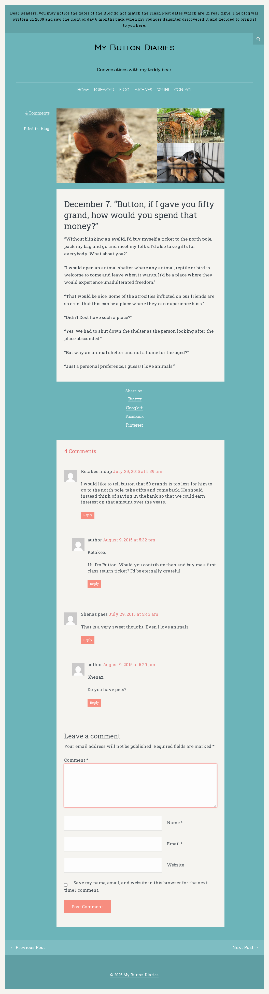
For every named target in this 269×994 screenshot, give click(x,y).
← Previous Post (27, 947)
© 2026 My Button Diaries (134, 974)
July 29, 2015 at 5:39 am (137, 471)
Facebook (134, 416)
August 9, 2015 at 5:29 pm (129, 664)
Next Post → (245, 947)
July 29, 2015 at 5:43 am (133, 614)
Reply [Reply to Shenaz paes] (87, 640)
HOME (83, 89)
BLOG (124, 89)
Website (175, 865)
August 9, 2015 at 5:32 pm (129, 540)
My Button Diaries (134, 47)
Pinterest (134, 425)
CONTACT (183, 89)
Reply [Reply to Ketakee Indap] (87, 515)
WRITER (163, 89)
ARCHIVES (143, 89)
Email (175, 844)
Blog (45, 128)
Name (175, 822)
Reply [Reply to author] (94, 584)
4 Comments (37, 113)
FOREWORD (104, 89)
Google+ (134, 407)
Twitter (134, 398)
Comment (76, 760)
